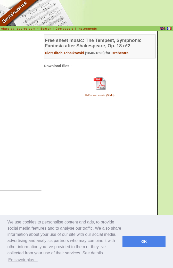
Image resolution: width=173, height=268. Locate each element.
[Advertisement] (21, 111)
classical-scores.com (18, 28)
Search (46, 28)
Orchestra (119, 53)
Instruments (87, 28)
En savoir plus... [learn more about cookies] (23, 260)
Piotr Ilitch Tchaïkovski (64, 53)
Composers (65, 28)
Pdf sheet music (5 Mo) (99, 95)
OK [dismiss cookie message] (144, 241)
